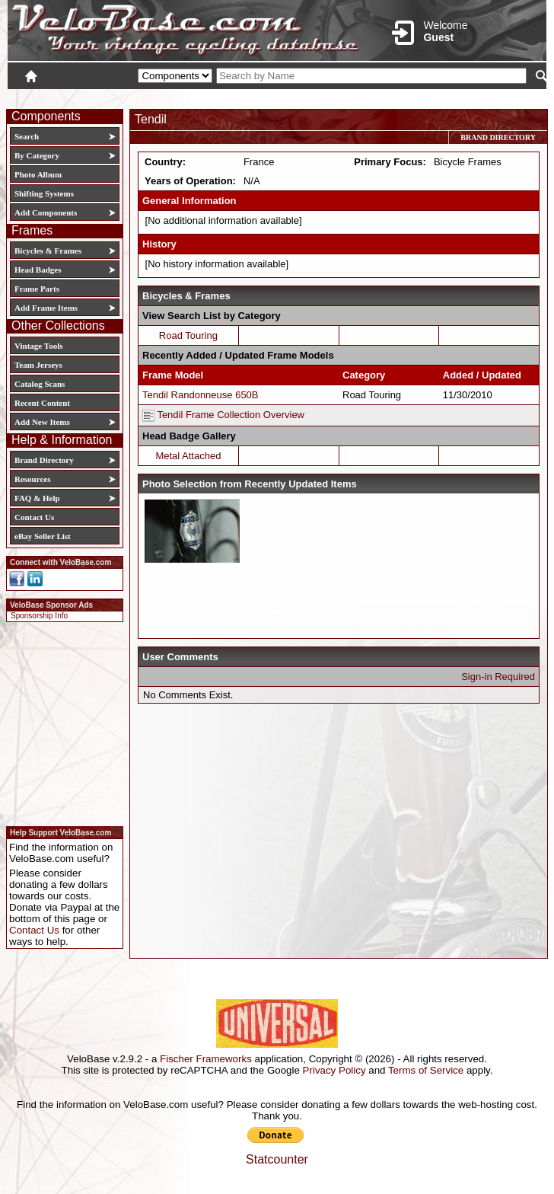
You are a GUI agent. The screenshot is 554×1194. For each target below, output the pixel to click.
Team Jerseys (38, 364)
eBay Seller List (42, 536)
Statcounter (277, 1159)
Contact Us (34, 517)
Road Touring (188, 335)
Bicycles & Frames (49, 250)
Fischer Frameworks (206, 1059)
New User (461, 97)
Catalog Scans (39, 383)
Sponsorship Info (39, 615)
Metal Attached (188, 455)
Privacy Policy (334, 1070)
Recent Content (42, 402)
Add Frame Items (46, 307)
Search (26, 136)
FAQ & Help (37, 498)
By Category (36, 155)
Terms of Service (425, 1070)
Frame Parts (36, 288)
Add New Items (42, 421)
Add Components (45, 212)
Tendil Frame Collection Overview (223, 414)
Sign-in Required (498, 676)
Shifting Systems (44, 193)
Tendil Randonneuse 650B (200, 395)
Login (410, 97)
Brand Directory (44, 460)
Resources (32, 479)
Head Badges (37, 269)
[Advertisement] (60, 722)
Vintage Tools (38, 345)
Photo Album (38, 174)
